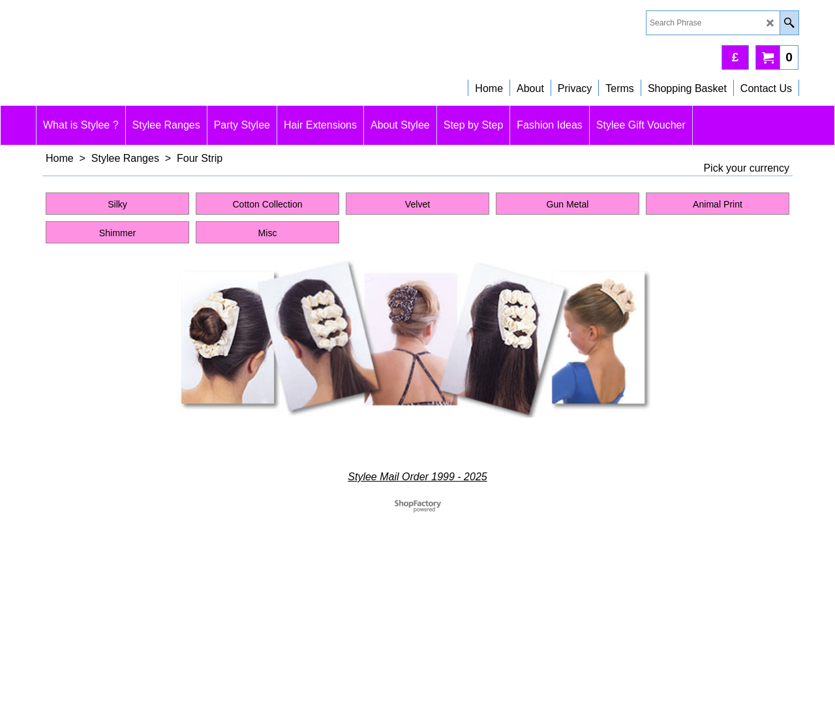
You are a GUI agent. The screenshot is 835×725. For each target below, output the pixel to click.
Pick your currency (746, 168)
